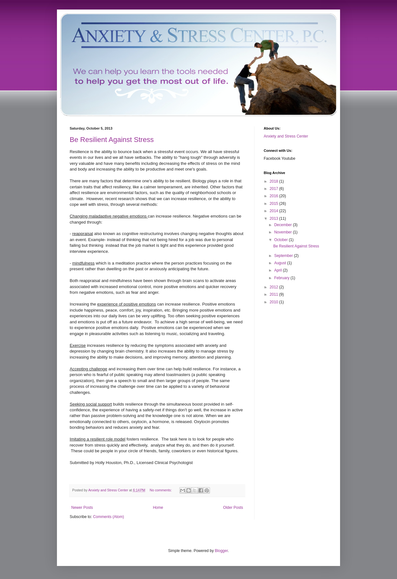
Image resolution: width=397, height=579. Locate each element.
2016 (274, 196)
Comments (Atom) (108, 517)
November (283, 232)
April (278, 270)
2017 (274, 188)
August (280, 263)
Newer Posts (82, 507)
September (284, 255)
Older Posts (233, 507)
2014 (274, 211)
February (282, 278)
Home (158, 507)
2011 (274, 294)
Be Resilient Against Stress (112, 140)
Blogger (221, 551)
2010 (274, 302)
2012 (274, 287)
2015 (274, 203)
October (281, 240)
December (283, 225)
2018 (274, 181)
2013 (274, 218)
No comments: (161, 490)
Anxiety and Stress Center (286, 136)
